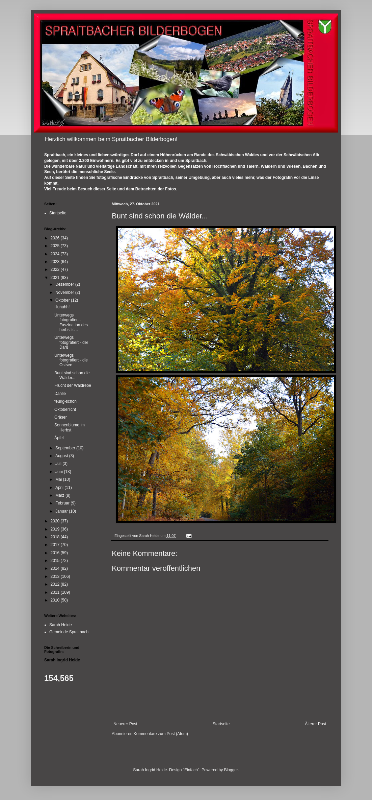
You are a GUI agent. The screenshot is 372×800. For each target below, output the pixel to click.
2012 (56, 584)
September (65, 448)
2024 (56, 254)
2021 (56, 277)
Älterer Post (315, 724)
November (65, 292)
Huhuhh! (62, 307)
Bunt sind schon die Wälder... (72, 375)
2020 (56, 521)
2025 (56, 245)
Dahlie (60, 393)
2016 (56, 552)
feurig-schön (65, 401)
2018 (56, 537)
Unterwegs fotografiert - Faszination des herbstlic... (71, 322)
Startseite (221, 724)
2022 (56, 269)
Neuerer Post (125, 724)
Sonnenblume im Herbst (69, 427)
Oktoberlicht (65, 409)
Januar (62, 511)
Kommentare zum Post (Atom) (161, 733)
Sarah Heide (60, 624)
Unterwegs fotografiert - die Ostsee (71, 360)
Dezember (65, 284)
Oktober (63, 300)
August (62, 455)
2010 (56, 600)
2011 (56, 592)
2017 (56, 544)
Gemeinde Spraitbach (68, 632)
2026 (56, 238)
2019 (56, 529)
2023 (56, 261)
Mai (59, 479)
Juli (58, 463)
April (59, 487)
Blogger (231, 770)
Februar (63, 503)
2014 (56, 568)
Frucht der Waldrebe (72, 385)
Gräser (60, 417)
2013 (56, 576)
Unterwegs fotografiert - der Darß (71, 342)
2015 (56, 560)
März (60, 495)
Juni (59, 471)
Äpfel (58, 438)
